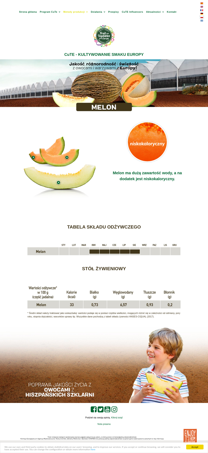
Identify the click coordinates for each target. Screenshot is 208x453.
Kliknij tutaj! (117, 417)
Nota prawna (104, 424)
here (93, 449)
